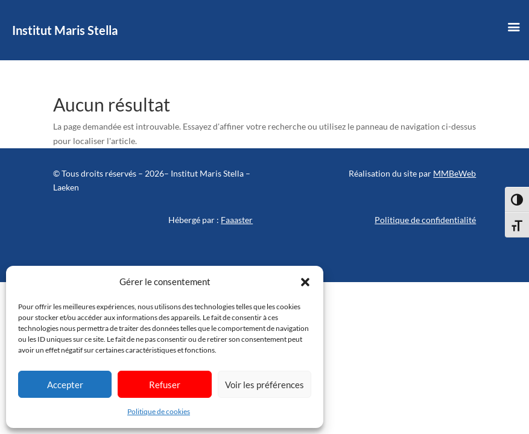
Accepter (65, 384)
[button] (305, 282)
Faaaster (237, 220)
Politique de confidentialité (425, 220)
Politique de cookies (158, 411)
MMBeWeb (454, 173)
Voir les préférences (264, 384)
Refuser (164, 384)
